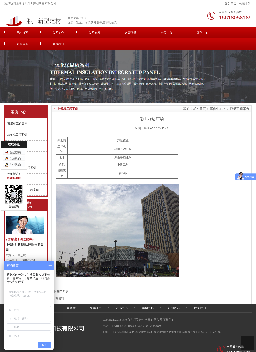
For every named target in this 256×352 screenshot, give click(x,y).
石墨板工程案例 (17, 112)
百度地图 (163, 320)
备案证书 (112, 32)
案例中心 (174, 32)
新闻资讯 (205, 32)
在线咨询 (15, 152)
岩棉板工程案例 (237, 97)
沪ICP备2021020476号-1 (208, 320)
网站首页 (20, 32)
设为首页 (230, 3)
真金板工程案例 (17, 135)
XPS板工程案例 (17, 124)
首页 (202, 97)
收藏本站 (245, 3)
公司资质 (81, 32)
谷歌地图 (175, 320)
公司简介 (50, 32)
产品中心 (143, 32)
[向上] (247, 343)
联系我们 (236, 32)
